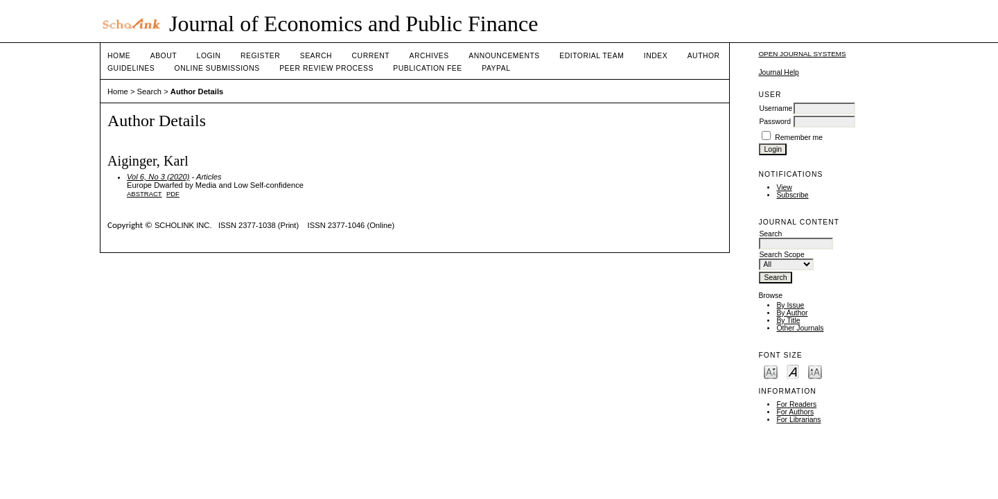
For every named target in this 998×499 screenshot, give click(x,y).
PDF (173, 194)
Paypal (496, 68)
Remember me (799, 137)
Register (260, 56)
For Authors (795, 412)
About (163, 56)
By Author (791, 313)
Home (118, 56)
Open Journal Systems (802, 54)
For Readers (796, 404)
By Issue (790, 305)
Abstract (144, 194)
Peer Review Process (326, 68)
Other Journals (799, 328)
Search (316, 56)
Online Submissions (217, 68)
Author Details (196, 91)
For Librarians (798, 419)
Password (775, 121)
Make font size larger (815, 371)
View (783, 187)
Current (370, 56)
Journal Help (778, 72)
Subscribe (792, 195)
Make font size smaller (771, 371)
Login (209, 56)
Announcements (504, 56)
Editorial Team (591, 56)
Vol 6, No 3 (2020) (158, 177)
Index (655, 56)
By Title (788, 320)
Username (775, 108)
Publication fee (427, 68)
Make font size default (793, 371)
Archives (428, 56)
